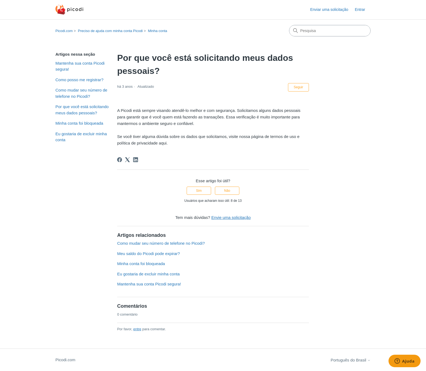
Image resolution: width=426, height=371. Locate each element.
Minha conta (157, 31)
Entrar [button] (360, 9)
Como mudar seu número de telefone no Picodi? (81, 93)
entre (137, 329)
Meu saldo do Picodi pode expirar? (148, 253)
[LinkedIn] (135, 159)
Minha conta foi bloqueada (79, 123)
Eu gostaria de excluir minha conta (81, 136)
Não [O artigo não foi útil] (227, 191)
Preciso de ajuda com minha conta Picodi (110, 31)
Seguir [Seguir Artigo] (298, 87)
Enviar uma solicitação (329, 9)
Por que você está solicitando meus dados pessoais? (82, 109)
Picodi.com (64, 31)
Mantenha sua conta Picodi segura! (80, 66)
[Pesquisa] (329, 30)
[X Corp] (127, 159)
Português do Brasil (351, 360)
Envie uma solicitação (231, 217)
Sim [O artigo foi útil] (199, 191)
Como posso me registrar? (79, 79)
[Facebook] (119, 159)
